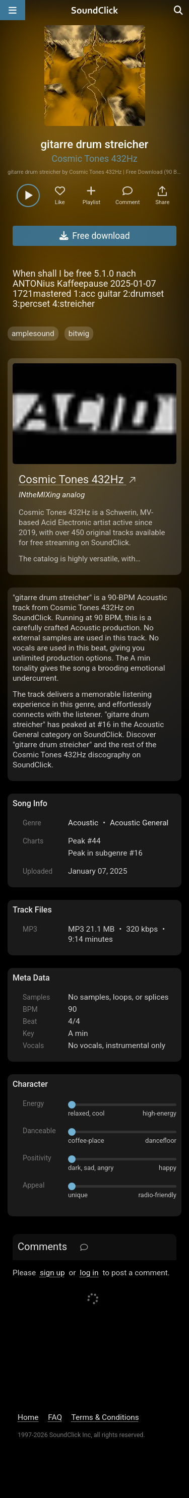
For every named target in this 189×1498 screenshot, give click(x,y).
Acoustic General (139, 822)
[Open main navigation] (12, 10)
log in (89, 1272)
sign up (52, 1272)
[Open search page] (179, 10)
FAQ (55, 1417)
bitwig (79, 333)
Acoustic (83, 822)
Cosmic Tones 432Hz (94, 158)
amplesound (33, 333)
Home (28, 1417)
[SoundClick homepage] (94, 10)
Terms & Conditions (105, 1417)
